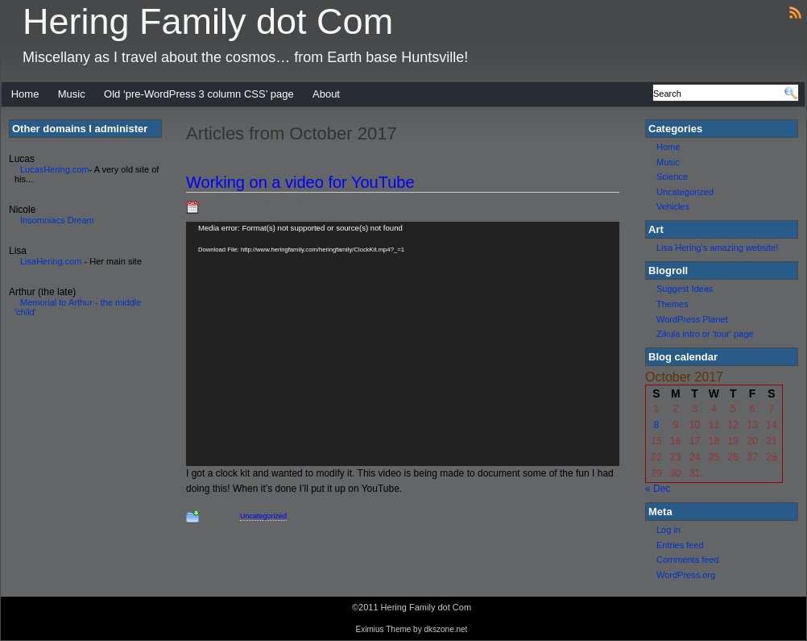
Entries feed (680, 545)
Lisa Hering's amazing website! (717, 247)
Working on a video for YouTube (300, 182)
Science (672, 176)
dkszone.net (445, 629)
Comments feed (687, 559)
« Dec (657, 488)
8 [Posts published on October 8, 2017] (657, 425)
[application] (402, 344)
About (326, 94)
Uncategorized (263, 516)
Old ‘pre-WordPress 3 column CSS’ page (199, 94)
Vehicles (672, 206)
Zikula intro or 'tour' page (704, 334)
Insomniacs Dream (57, 220)
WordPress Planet (691, 319)
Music (71, 94)
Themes (672, 304)
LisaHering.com (50, 261)
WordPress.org (685, 575)
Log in (668, 530)
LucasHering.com (54, 169)
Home (25, 94)
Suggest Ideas (684, 288)
